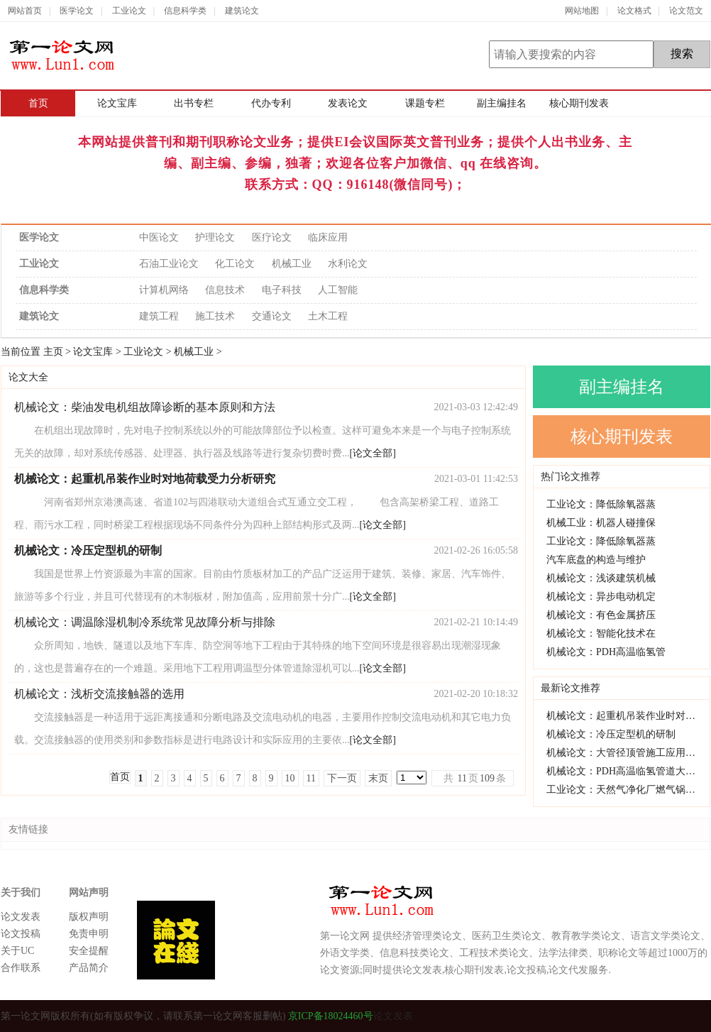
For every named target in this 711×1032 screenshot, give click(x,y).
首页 (38, 103)
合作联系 (20, 967)
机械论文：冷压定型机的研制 (611, 734)
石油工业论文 (169, 263)
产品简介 (89, 967)
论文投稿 (20, 933)
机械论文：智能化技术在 (601, 633)
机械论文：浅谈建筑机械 (601, 578)
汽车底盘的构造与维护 (596, 559)
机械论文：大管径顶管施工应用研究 (625, 752)
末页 (378, 778)
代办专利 (271, 103)
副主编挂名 (502, 103)
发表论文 (348, 103)
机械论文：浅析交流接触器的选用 (99, 694)
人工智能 (338, 290)
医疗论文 (272, 237)
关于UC (17, 950)
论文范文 (686, 11)
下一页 (342, 778)
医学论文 (77, 11)
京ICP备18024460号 (329, 1016)
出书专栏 (194, 103)
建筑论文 (242, 11)
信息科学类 (185, 11)
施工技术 (215, 316)
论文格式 (634, 11)
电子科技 (282, 290)
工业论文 (129, 11)
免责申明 (89, 933)
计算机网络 (164, 290)
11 (311, 778)
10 (290, 778)
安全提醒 (89, 950)
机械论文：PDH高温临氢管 (606, 652)
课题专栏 (425, 103)
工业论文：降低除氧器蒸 (601, 504)
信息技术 (225, 290)
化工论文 (235, 263)
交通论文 (272, 316)
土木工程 (328, 316)
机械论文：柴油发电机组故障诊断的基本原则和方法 (144, 407)
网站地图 (582, 11)
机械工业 (292, 263)
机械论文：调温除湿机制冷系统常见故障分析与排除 (144, 622)
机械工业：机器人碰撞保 (601, 522)
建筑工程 (159, 316)
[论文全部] (373, 453)
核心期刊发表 (579, 103)
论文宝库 (117, 103)
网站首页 (25, 11)
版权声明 (89, 916)
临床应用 (328, 237)
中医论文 (159, 237)
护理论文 (215, 237)
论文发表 (20, 916)
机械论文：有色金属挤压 (601, 615)
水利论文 (348, 263)
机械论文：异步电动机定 (601, 596)
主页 (53, 351)
